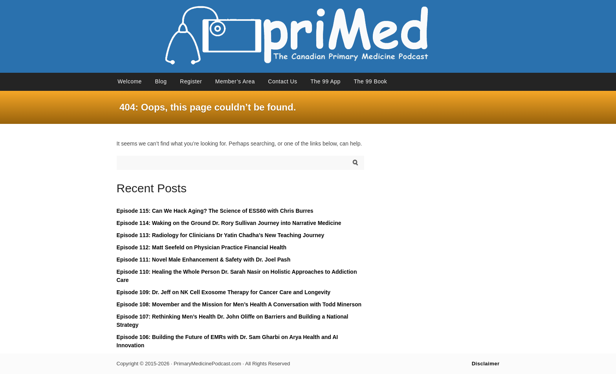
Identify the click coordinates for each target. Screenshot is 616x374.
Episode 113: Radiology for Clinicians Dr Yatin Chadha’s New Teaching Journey (220, 235)
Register (191, 81)
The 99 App (325, 81)
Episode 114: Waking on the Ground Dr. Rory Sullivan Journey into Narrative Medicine (229, 223)
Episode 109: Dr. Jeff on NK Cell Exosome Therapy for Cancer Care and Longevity (224, 292)
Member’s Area (235, 81)
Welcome (129, 81)
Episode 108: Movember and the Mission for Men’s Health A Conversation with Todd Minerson (239, 304)
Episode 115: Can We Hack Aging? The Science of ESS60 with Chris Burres (215, 211)
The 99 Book (370, 81)
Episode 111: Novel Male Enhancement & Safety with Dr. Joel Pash (204, 259)
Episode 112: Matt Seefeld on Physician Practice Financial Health (202, 247)
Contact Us (282, 81)
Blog (161, 81)
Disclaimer (486, 364)
